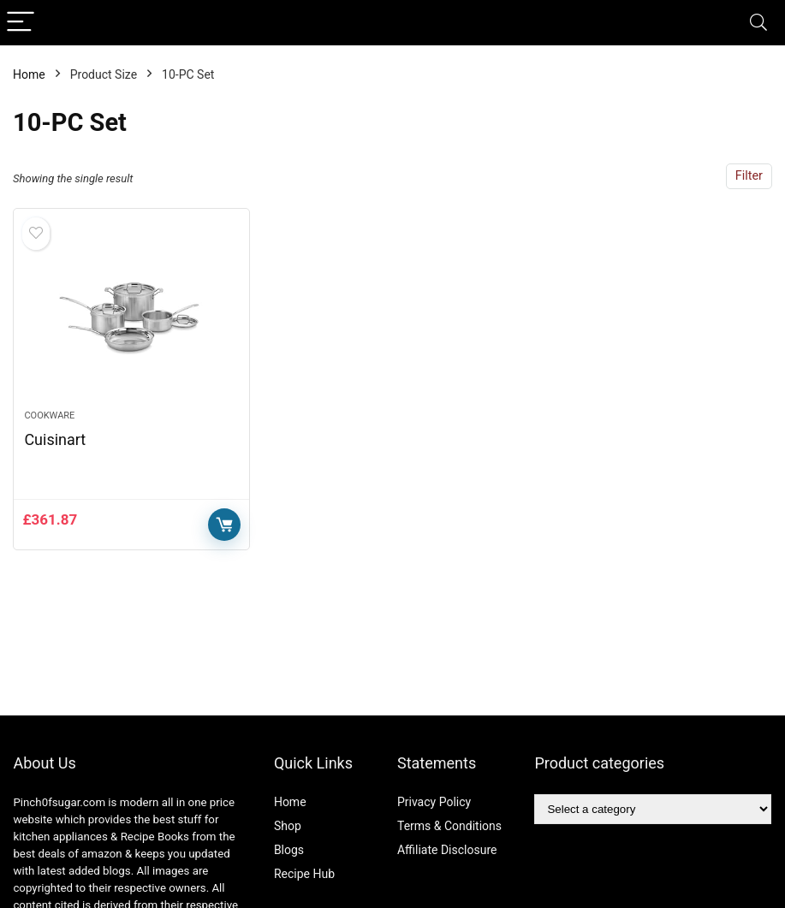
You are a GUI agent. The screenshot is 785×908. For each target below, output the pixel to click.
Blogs (289, 850)
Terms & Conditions (449, 826)
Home (29, 74)
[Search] (758, 22)
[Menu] (20, 22)
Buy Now (224, 524)
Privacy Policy (434, 802)
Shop (287, 826)
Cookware (49, 415)
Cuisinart (55, 439)
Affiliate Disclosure (447, 850)
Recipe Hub (306, 874)
